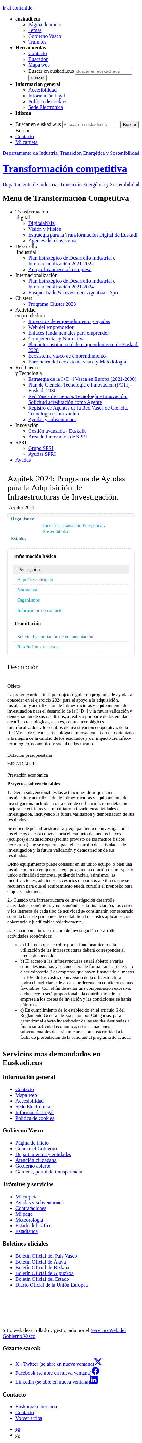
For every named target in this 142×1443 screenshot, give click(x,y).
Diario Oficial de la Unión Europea (51, 1285)
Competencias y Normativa (56, 338)
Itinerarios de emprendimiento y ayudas (69, 321)
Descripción (28, 569)
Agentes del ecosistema (52, 240)
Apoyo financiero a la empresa (59, 269)
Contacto (37, 53)
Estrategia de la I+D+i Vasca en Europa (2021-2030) (82, 379)
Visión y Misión (44, 229)
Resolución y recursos (37, 646)
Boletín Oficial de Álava (40, 1261)
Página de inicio (44, 24)
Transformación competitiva (65, 168)
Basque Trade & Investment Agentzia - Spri (73, 292)
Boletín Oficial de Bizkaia (42, 1267)
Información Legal (34, 1112)
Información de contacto (40, 610)
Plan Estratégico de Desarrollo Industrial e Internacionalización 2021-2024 (71, 260)
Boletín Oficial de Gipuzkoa (44, 1273)
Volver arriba (28, 1418)
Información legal (46, 95)
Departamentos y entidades (43, 1154)
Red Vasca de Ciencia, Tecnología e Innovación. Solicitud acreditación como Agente (77, 399)
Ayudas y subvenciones (52, 419)
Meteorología (29, 1219)
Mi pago (24, 1214)
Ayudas (23, 460)
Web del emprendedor (51, 327)
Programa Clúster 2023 (52, 304)
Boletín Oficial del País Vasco (46, 1256)
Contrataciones (30, 1208)
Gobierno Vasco (44, 36)
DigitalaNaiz (41, 223)
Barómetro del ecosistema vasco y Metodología (77, 361)
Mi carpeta (26, 142)
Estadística (26, 1231)
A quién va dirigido (35, 579)
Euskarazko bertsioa (36, 1406)
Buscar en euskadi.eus (51, 71)
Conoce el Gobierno (36, 1148)
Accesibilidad (42, 90)
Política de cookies (47, 101)
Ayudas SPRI (42, 454)
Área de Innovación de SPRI (57, 436)
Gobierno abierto (32, 1166)
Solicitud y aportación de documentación (55, 636)
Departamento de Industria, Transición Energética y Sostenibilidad (71, 153)
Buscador (38, 59)
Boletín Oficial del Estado (42, 1279)
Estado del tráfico (33, 1225)
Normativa (27, 589)
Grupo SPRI (41, 448)
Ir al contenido (17, 8)
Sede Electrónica (45, 107)
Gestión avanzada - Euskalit (57, 431)
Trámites (37, 42)
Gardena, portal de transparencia (48, 1171)
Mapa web (39, 65)
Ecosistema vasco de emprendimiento (67, 356)
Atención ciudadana (36, 1160)
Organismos (28, 600)
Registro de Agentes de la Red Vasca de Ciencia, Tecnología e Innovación (78, 410)
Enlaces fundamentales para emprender (68, 333)
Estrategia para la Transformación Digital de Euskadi (82, 235)
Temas (35, 30)
